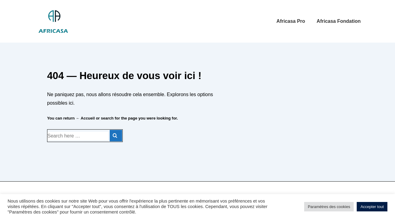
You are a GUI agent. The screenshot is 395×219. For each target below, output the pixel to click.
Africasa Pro (290, 21)
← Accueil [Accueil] (85, 118)
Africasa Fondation (339, 21)
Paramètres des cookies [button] (329, 206)
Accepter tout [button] (372, 206)
